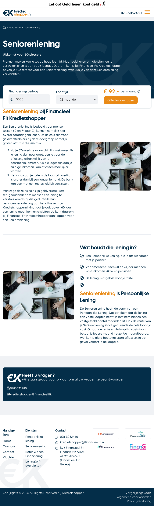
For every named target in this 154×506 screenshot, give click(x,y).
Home (7, 441)
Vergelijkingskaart (138, 493)
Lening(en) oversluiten (33, 463)
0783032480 (18, 388)
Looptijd (62, 92)
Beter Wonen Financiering (34, 454)
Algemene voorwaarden (134, 497)
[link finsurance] (106, 448)
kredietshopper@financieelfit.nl (32, 394)
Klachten (9, 457)
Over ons (9, 446)
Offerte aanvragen (120, 100)
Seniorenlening (35, 446)
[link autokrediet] (106, 435)
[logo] (17, 12)
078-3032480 (131, 13)
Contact (8, 452)
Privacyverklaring (139, 501)
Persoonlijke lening (34, 439)
